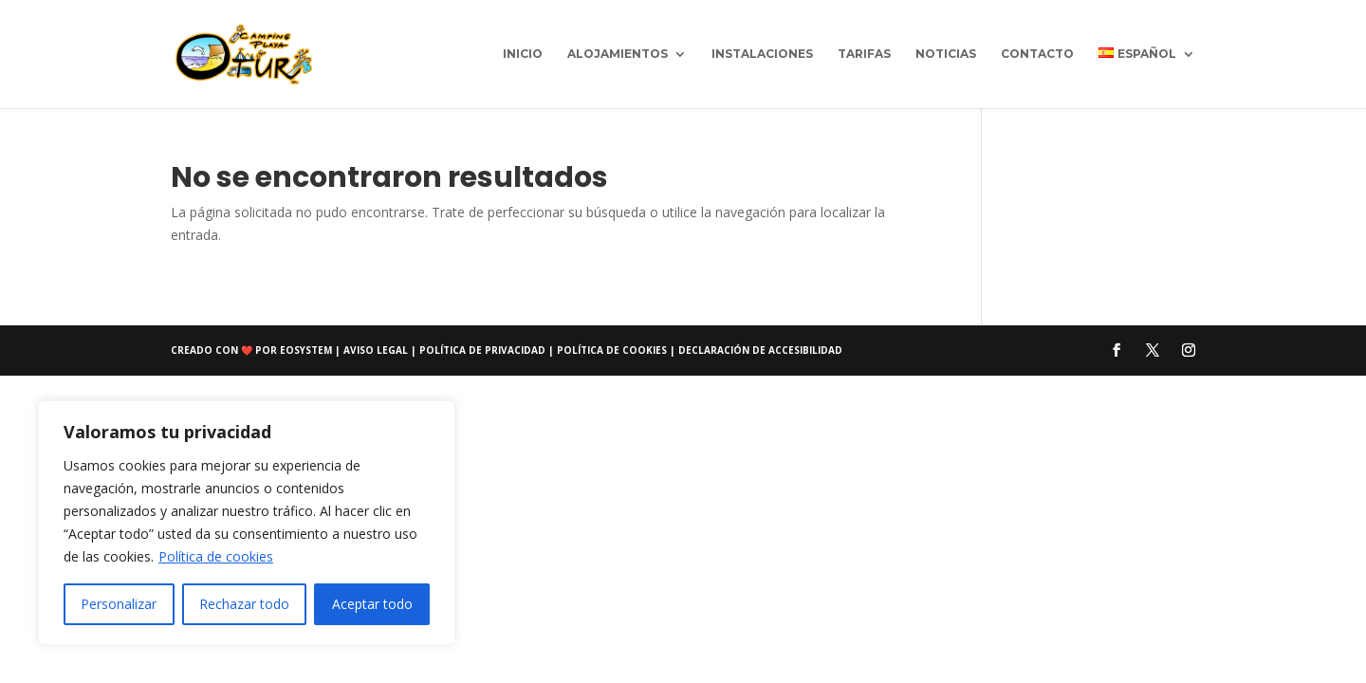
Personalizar (119, 604)
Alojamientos (617, 54)
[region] (246, 522)
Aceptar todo (372, 604)
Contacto (1037, 54)
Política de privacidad (483, 350)
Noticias (945, 54)
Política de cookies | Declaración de (662, 350)
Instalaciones (762, 54)
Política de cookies (215, 556)
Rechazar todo (244, 604)
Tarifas (864, 54)
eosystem (306, 350)
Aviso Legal (377, 350)
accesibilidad (805, 350)
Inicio (523, 54)
